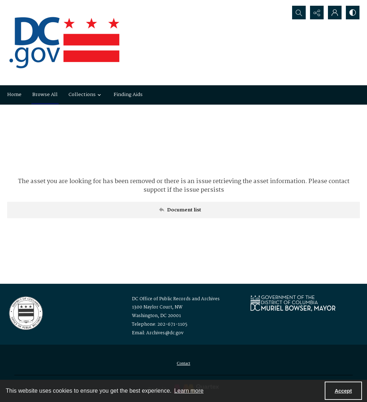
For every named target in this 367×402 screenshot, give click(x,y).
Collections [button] (85, 95)
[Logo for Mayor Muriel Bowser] (292, 303)
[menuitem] (183, 363)
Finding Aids (128, 95)
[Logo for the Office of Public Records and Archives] (25, 312)
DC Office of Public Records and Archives (176, 299)
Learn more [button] (189, 391)
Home (14, 95)
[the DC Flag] (64, 43)
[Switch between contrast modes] (352, 12)
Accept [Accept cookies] (343, 391)
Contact (183, 363)
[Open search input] (299, 12)
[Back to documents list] (183, 210)
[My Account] (335, 12)
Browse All (45, 95)
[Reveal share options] (317, 12)
